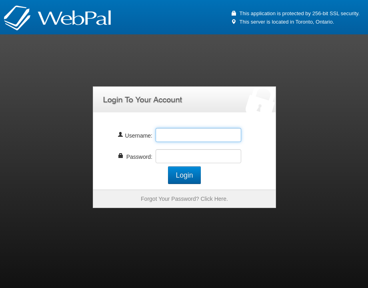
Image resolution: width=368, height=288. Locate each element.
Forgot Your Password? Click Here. (184, 199)
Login (184, 175)
